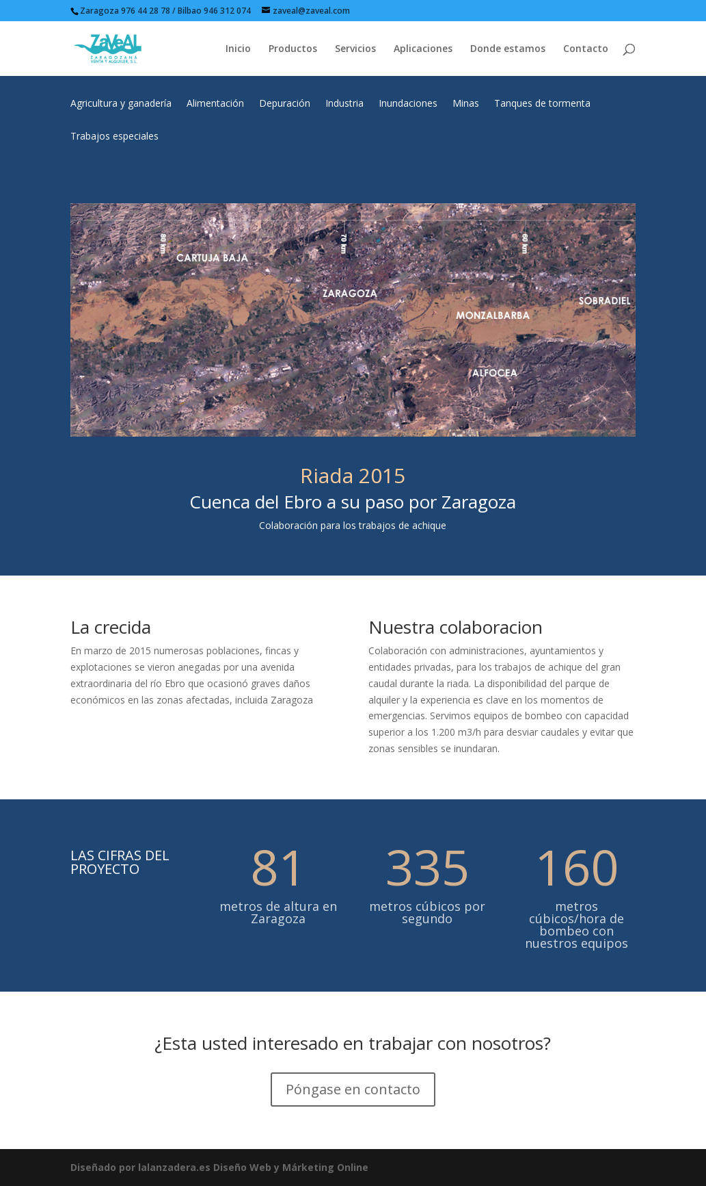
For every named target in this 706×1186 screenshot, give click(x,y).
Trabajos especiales (114, 136)
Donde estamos (507, 49)
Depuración (284, 104)
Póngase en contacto (353, 1089)
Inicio (238, 49)
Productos (293, 49)
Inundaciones (408, 104)
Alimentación (215, 104)
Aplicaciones (423, 49)
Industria (344, 104)
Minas (465, 104)
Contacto (585, 49)
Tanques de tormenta (542, 104)
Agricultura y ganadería (121, 104)
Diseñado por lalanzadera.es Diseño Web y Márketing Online (219, 1167)
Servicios (355, 49)
